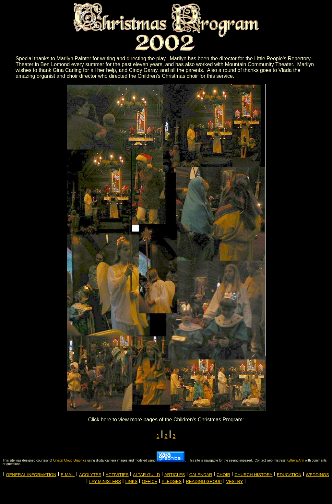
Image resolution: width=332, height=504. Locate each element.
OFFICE (150, 481)
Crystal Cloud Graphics (70, 460)
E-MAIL (68, 474)
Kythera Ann (295, 460)
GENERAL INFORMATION (31, 474)
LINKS (131, 481)
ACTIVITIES (117, 474)
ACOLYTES (90, 474)
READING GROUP (204, 481)
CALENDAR (200, 474)
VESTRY (234, 481)
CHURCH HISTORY (253, 474)
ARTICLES (174, 474)
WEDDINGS (317, 474)
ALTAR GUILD (146, 474)
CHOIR (223, 474)
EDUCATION (289, 474)
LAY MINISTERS (105, 481)
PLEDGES (172, 481)
